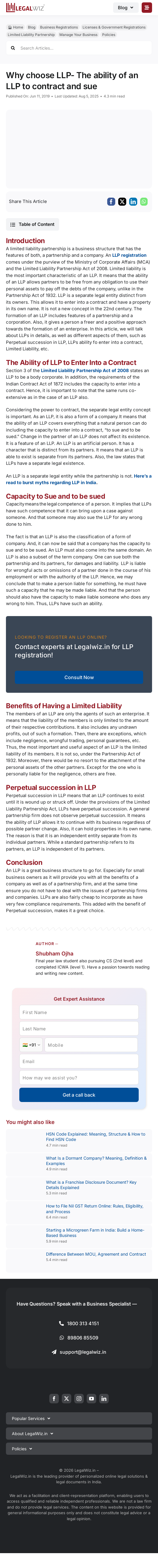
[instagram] (79, 1398)
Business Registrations (59, 27)
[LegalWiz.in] (25, 5)
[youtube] (91, 1398)
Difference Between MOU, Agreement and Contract (96, 1254)
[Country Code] (31, 1045)
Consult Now (79, 677)
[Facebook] (111, 201)
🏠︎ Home (15, 27)
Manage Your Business (78, 34)
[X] (122, 201)
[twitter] (66, 1398)
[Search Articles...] (79, 48)
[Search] (13, 48)
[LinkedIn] (133, 201)
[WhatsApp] (144, 201)
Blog (31, 27)
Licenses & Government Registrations (114, 27)
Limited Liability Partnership (31, 34)
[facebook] (54, 1398)
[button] (32, 224)
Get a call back (79, 1095)
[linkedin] (104, 1398)
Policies (108, 34)
